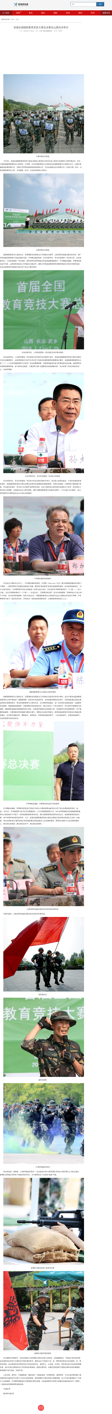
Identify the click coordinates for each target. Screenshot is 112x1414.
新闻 (18, 12)
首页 (7, 13)
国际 (55, 13)
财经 (80, 13)
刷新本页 (106, 13)
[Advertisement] (19, 53)
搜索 (100, 4)
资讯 (30, 13)
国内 (43, 13)
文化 (12, 19)
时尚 (93, 13)
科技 (68, 13)
